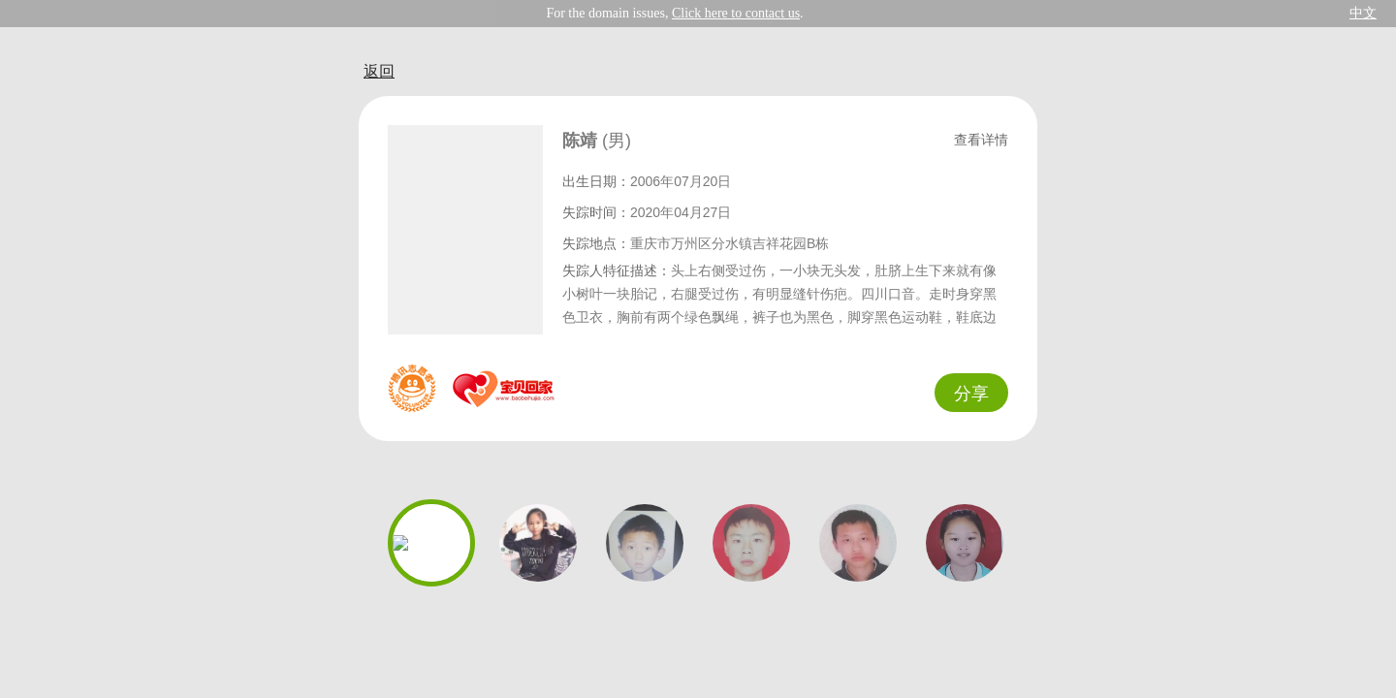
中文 (1363, 13)
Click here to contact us (736, 13)
